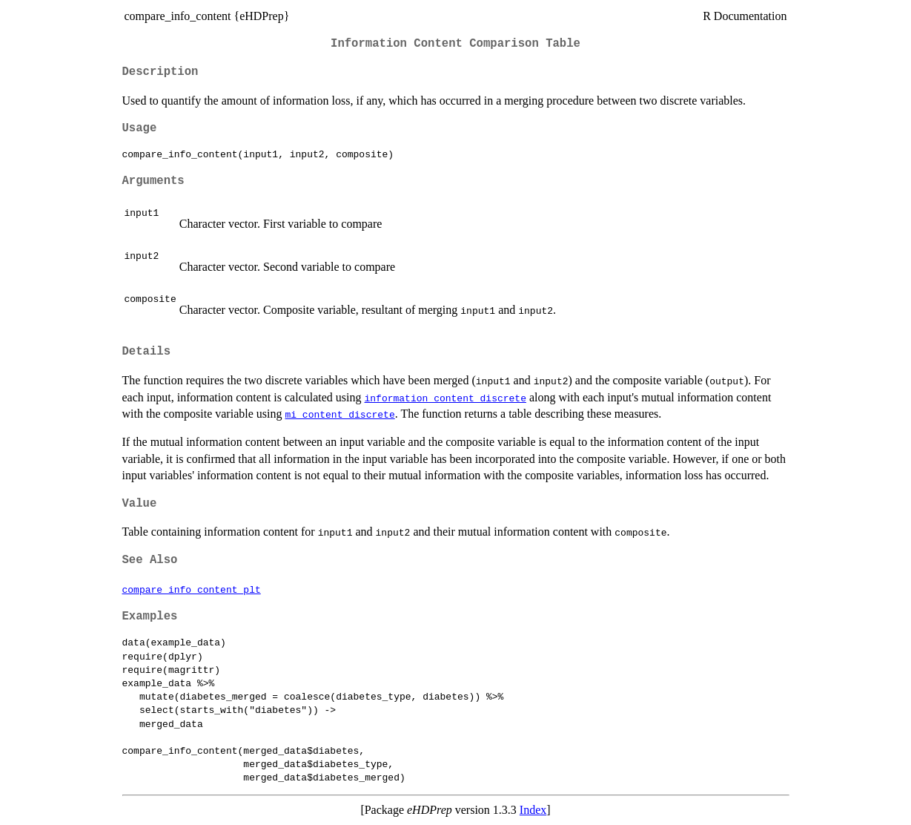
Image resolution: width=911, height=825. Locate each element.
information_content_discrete (445, 397)
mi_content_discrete (339, 414)
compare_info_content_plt (191, 589)
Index (533, 809)
